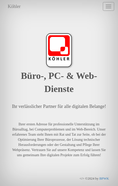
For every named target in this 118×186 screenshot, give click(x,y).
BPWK (104, 178)
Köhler (14, 6)
